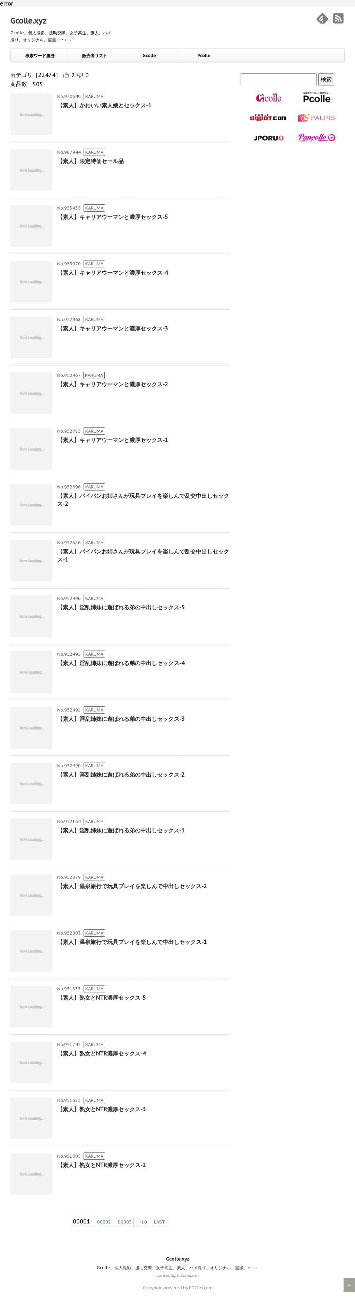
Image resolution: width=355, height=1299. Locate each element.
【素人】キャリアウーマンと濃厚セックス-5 (112, 216)
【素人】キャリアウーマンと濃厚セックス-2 (112, 384)
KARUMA (94, 96)
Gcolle (149, 55)
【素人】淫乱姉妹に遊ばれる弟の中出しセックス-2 (121, 774)
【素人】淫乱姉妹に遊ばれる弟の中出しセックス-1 (121, 830)
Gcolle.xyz (28, 21)
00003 (125, 1222)
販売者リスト (94, 55)
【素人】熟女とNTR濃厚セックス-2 (101, 1164)
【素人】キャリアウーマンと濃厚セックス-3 (112, 328)
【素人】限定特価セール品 (90, 161)
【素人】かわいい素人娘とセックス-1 (104, 105)
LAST (159, 1222)
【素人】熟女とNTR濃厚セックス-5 (101, 997)
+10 (143, 1222)
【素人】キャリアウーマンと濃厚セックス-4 (112, 272)
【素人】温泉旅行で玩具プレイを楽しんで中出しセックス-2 (132, 886)
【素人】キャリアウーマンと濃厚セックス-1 (112, 439)
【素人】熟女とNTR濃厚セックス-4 (101, 1053)
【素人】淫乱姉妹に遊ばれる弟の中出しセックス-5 (121, 607)
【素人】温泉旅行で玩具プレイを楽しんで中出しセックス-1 (132, 941)
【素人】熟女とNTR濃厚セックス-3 (101, 1109)
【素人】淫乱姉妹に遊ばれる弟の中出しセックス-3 (121, 718)
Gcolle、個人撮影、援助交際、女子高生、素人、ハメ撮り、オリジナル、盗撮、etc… (177, 1267)
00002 (104, 1222)
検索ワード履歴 (39, 55)
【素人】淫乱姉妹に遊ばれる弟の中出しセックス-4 (121, 663)
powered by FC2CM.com (188, 1287)
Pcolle (204, 55)
